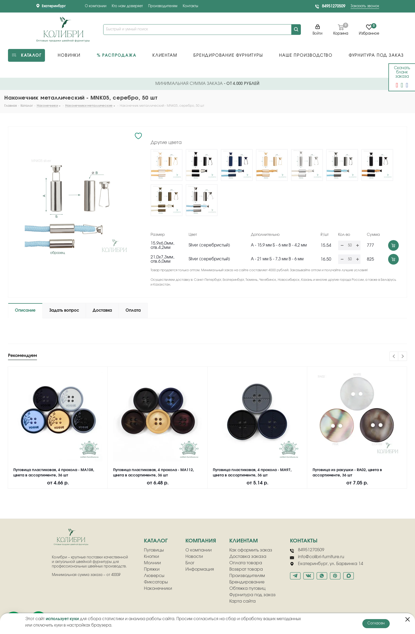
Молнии (152, 563)
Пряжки (152, 569)
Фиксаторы (156, 582)
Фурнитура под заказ (252, 595)
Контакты (190, 6)
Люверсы (154, 576)
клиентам (243, 541)
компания (200, 541)
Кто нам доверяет (127, 6)
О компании (95, 6)
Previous (394, 356)
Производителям (162, 6)
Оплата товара (245, 563)
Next (402, 356)
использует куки (62, 619)
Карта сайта (242, 601)
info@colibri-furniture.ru (317, 557)
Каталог (156, 541)
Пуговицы (154, 550)
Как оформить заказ (250, 550)
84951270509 (333, 6)
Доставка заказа (247, 556)
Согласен (376, 623)
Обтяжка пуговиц (247, 588)
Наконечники (158, 588)
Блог (189, 563)
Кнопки (151, 556)
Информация (199, 569)
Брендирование (246, 582)
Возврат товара (246, 569)
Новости (194, 556)
